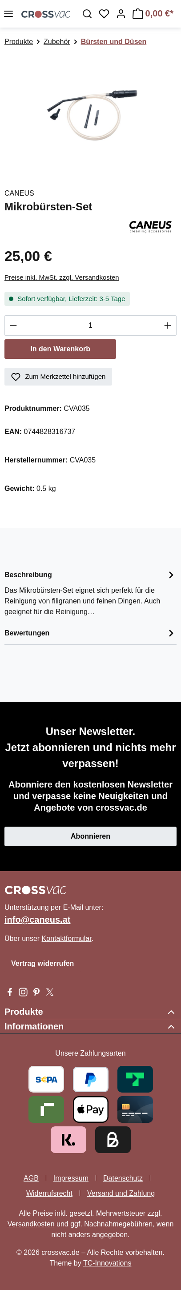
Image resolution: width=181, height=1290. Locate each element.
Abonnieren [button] (90, 836)
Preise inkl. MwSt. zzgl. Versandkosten (61, 277)
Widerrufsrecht (49, 1193)
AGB (31, 1178)
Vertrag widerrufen (42, 963)
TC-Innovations (107, 1263)
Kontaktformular (67, 938)
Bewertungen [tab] (90, 633)
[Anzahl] (90, 325)
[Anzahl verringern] (13, 325)
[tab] (90, 592)
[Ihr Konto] (121, 13)
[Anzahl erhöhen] (168, 325)
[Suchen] (87, 13)
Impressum (70, 1178)
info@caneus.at (37, 919)
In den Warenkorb (60, 349)
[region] (90, 113)
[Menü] (8, 13)
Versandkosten (31, 1224)
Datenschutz (123, 1178)
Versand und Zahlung (121, 1193)
